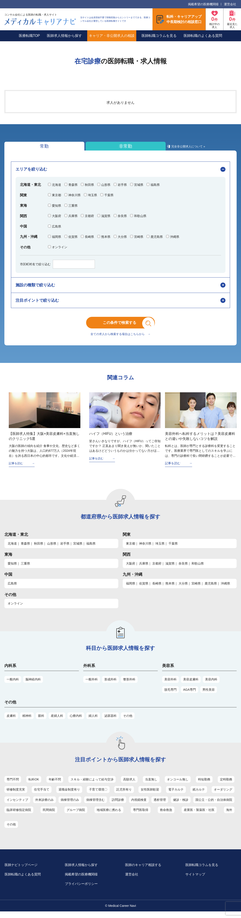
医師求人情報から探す (64, 36)
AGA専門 (189, 694)
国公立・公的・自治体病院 (213, 805)
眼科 (41, 721)
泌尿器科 (110, 721)
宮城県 (77, 548)
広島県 (12, 588)
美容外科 (170, 684)
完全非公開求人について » (128, 149)
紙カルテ (199, 794)
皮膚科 (11, 721)
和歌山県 (197, 568)
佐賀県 (143, 588)
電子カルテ (176, 794)
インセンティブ (17, 805)
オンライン (15, 608)
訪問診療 (118, 805)
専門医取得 (140, 815)
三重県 (25, 568)
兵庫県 (143, 568)
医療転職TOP (29, 36)
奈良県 (183, 568)
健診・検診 (180, 805)
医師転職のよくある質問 (203, 36)
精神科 (27, 721)
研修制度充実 (16, 794)
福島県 (91, 548)
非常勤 (79, 147)
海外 (229, 815)
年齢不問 (55, 784)
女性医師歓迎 (150, 794)
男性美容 (208, 694)
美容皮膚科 (190, 684)
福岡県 (130, 588)
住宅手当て (41, 794)
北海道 (12, 548)
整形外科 (129, 684)
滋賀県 (170, 568)
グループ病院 (76, 815)
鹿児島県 (211, 588)
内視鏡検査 (139, 805)
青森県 (25, 548)
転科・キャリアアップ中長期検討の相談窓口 (184, 19)
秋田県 (38, 548)
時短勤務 (204, 784)
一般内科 (13, 684)
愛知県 (12, 568)
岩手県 (64, 548)
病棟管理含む (95, 805)
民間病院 (49, 815)
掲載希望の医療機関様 (203, 4)
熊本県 (170, 588)
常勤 (28, 147)
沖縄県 (225, 588)
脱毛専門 (170, 694)
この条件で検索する (123, 325)
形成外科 (110, 684)
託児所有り (124, 794)
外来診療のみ (44, 805)
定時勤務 (226, 784)
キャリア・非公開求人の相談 (112, 36)
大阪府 (130, 568)
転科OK (33, 784)
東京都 (130, 548)
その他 (127, 721)
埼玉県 (160, 548)
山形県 (51, 548)
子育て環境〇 (98, 794)
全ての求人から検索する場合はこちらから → (120, 339)
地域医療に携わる (109, 815)
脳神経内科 (33, 684)
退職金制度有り (69, 794)
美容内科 (211, 684)
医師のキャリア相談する (146, 870)
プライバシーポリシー (84, 890)
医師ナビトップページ (24, 870)
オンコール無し (177, 784)
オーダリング (223, 794)
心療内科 (76, 721)
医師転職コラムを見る (159, 36)
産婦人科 (57, 721)
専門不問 (13, 784)
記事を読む (16, 468)
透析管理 (160, 805)
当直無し (151, 784)
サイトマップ (197, 880)
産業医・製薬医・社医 (199, 815)
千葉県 (173, 548)
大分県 (183, 588)
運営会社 (230, 4)
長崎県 (156, 588)
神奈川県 (145, 548)
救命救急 (166, 815)
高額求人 (129, 784)
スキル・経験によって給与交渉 (92, 784)
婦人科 (93, 721)
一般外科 (91, 684)
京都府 (156, 568)
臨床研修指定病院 (19, 815)
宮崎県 (196, 588)
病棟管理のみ (70, 805)
